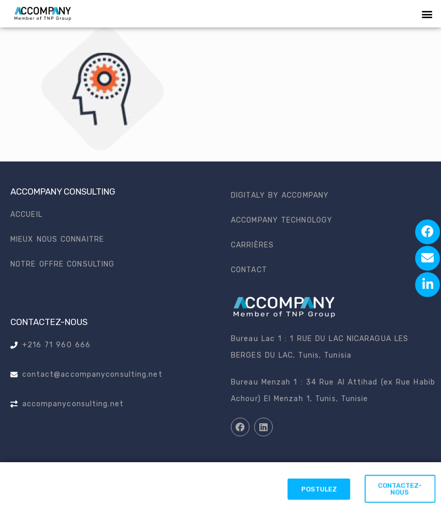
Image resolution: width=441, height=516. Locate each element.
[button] (427, 13)
